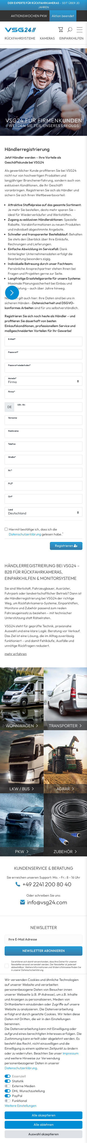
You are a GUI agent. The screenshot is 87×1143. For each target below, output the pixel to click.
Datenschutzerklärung (21, 1068)
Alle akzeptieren (43, 1115)
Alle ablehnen (44, 1124)
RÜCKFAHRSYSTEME (20, 38)
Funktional (19, 1101)
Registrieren (66, 546)
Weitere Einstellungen (20, 1106)
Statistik (18, 1081)
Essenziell (19, 1076)
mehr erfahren (16, 654)
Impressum (70, 1053)
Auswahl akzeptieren (43, 1134)
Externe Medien (23, 1086)
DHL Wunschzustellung (28, 1091)
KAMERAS (47, 38)
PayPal (17, 1096)
